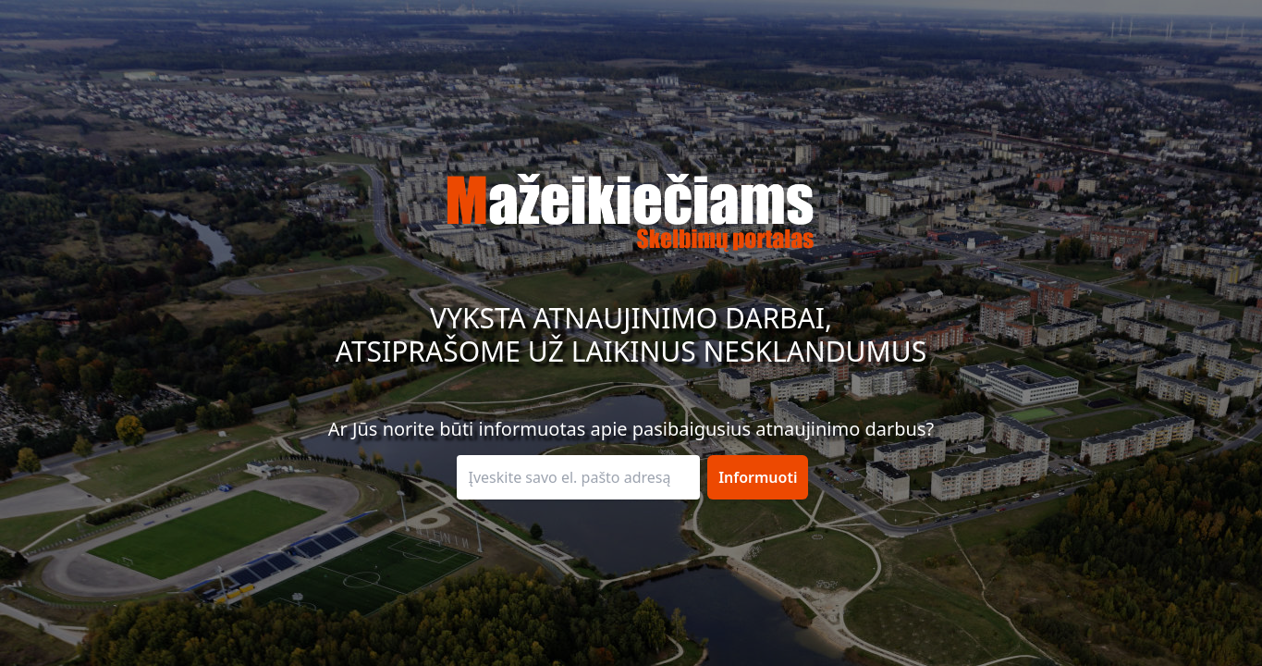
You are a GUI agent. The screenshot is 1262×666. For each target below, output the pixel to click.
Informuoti (757, 477)
